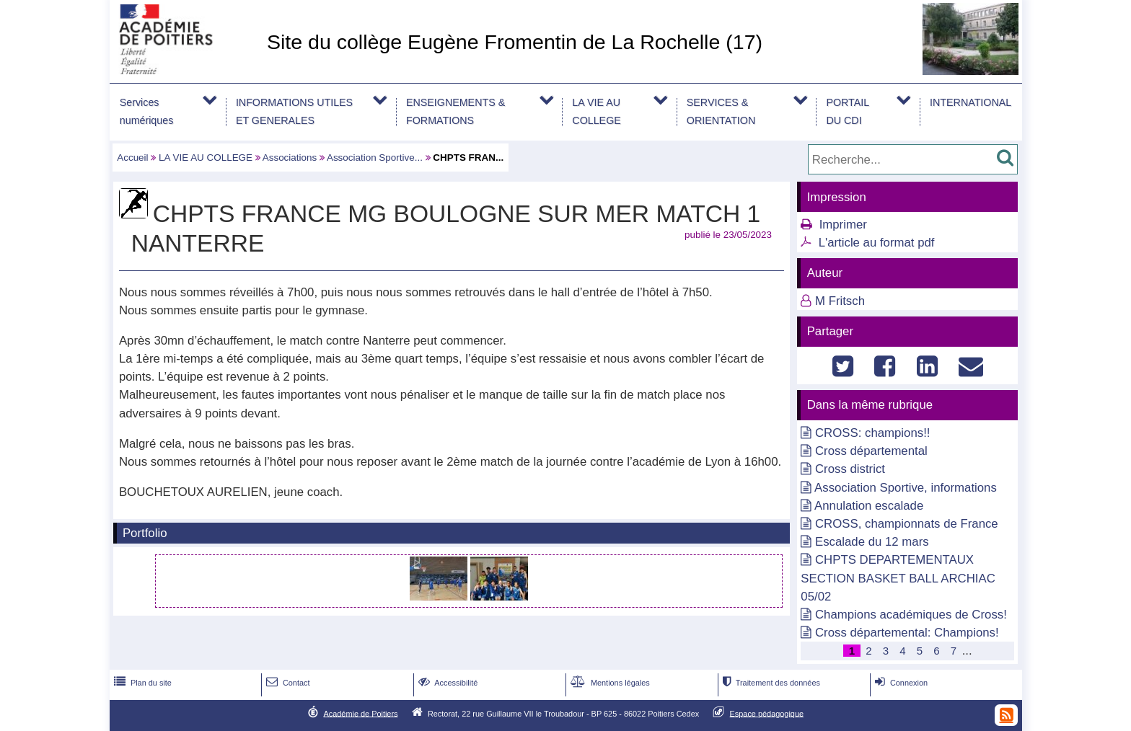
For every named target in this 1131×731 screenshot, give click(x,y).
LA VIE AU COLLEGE (596, 111)
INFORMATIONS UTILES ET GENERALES (294, 111)
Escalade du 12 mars (872, 542)
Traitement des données (770, 682)
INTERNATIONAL (970, 102)
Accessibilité (446, 682)
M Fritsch (840, 301)
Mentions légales (609, 682)
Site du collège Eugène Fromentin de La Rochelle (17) (514, 41)
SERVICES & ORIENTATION (721, 111)
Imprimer (843, 224)
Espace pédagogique (767, 713)
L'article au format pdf (877, 242)
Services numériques (147, 111)
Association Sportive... (375, 157)
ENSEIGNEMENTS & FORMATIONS (455, 111)
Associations (290, 157)
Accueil (132, 157)
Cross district (850, 469)
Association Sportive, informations (905, 488)
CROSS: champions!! (872, 433)
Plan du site (141, 682)
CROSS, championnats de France (906, 524)
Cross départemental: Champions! (907, 632)
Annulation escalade (868, 506)
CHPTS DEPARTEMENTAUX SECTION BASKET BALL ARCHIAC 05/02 (898, 578)
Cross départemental (871, 451)
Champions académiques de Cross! (911, 614)
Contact (286, 682)
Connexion (900, 682)
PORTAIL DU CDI (847, 111)
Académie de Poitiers (360, 713)
